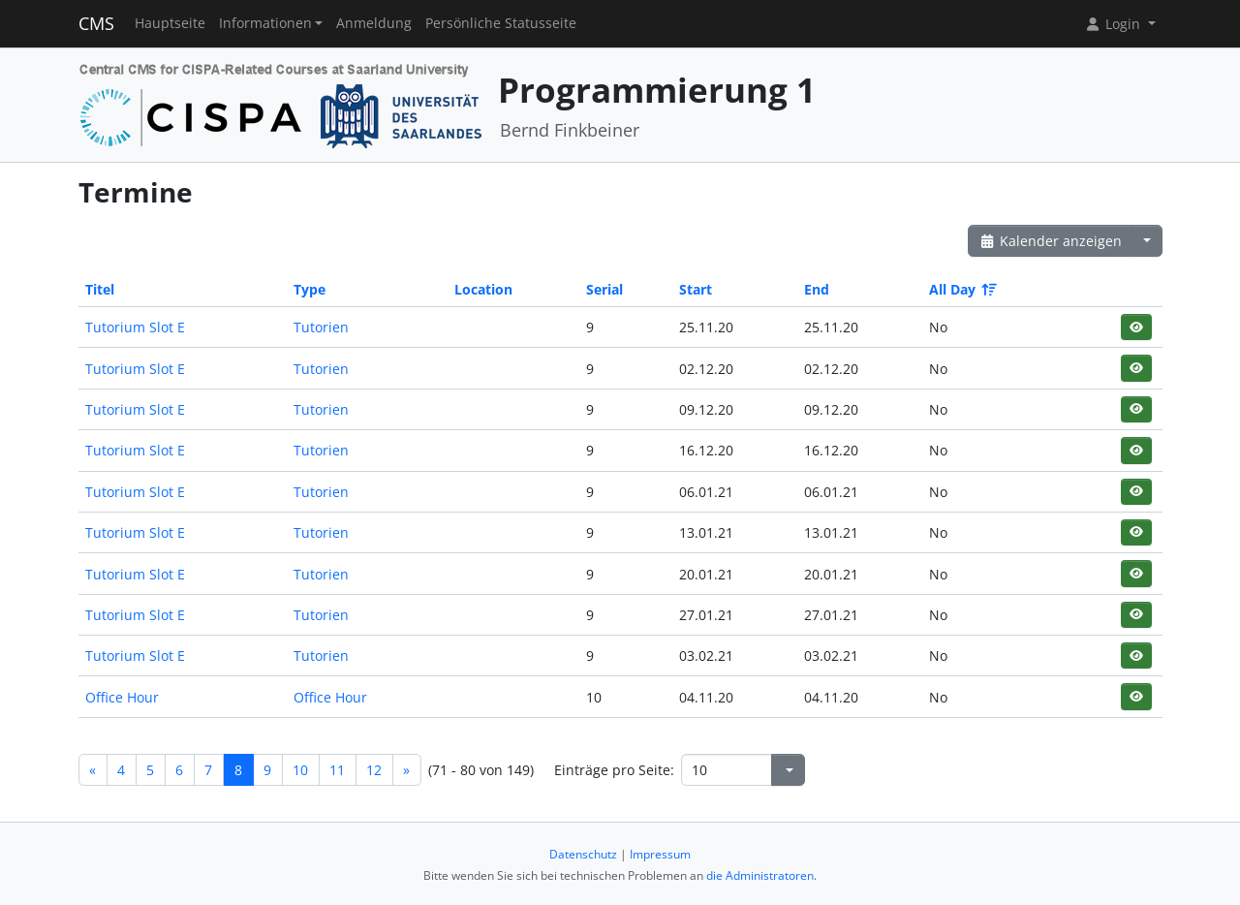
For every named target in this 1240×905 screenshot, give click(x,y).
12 (374, 770)
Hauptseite (170, 23)
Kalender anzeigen (1051, 241)
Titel (99, 289)
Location (483, 289)
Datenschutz (583, 854)
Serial (604, 289)
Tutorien (321, 327)
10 (300, 770)
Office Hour (122, 697)
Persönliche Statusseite (500, 23)
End (816, 289)
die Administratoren (760, 875)
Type (310, 289)
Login (1114, 24)
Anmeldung (374, 23)
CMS (96, 23)
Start (695, 289)
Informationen (265, 23)
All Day (961, 289)
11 (337, 770)
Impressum (660, 854)
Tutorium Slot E (135, 327)
